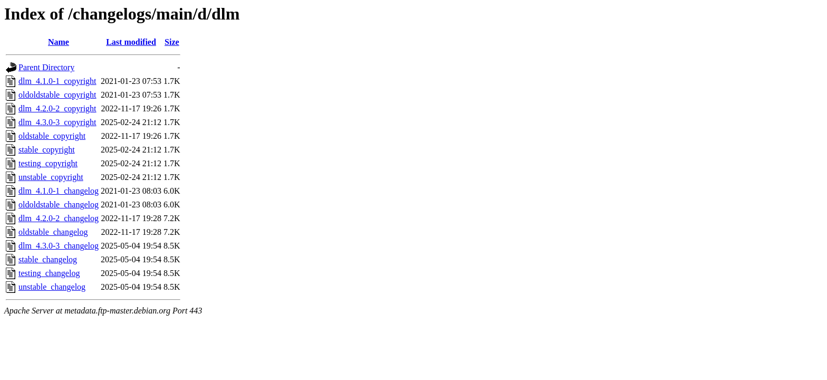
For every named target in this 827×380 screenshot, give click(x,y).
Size (172, 41)
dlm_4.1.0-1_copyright (57, 81)
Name (58, 41)
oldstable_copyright (51, 135)
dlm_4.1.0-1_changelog (58, 190)
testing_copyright (48, 163)
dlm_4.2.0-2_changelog (58, 218)
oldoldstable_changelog (58, 204)
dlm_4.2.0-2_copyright (57, 108)
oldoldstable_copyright (57, 94)
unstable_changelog (51, 286)
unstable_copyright (50, 177)
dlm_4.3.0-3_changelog (58, 245)
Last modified (131, 41)
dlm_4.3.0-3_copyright (57, 122)
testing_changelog (49, 273)
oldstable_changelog (53, 231)
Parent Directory (46, 67)
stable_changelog (47, 259)
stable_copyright (46, 149)
